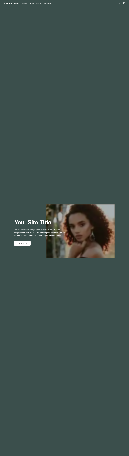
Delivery (39, 3)
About (32, 3)
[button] (11, 3)
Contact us (47, 3)
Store (24, 3)
